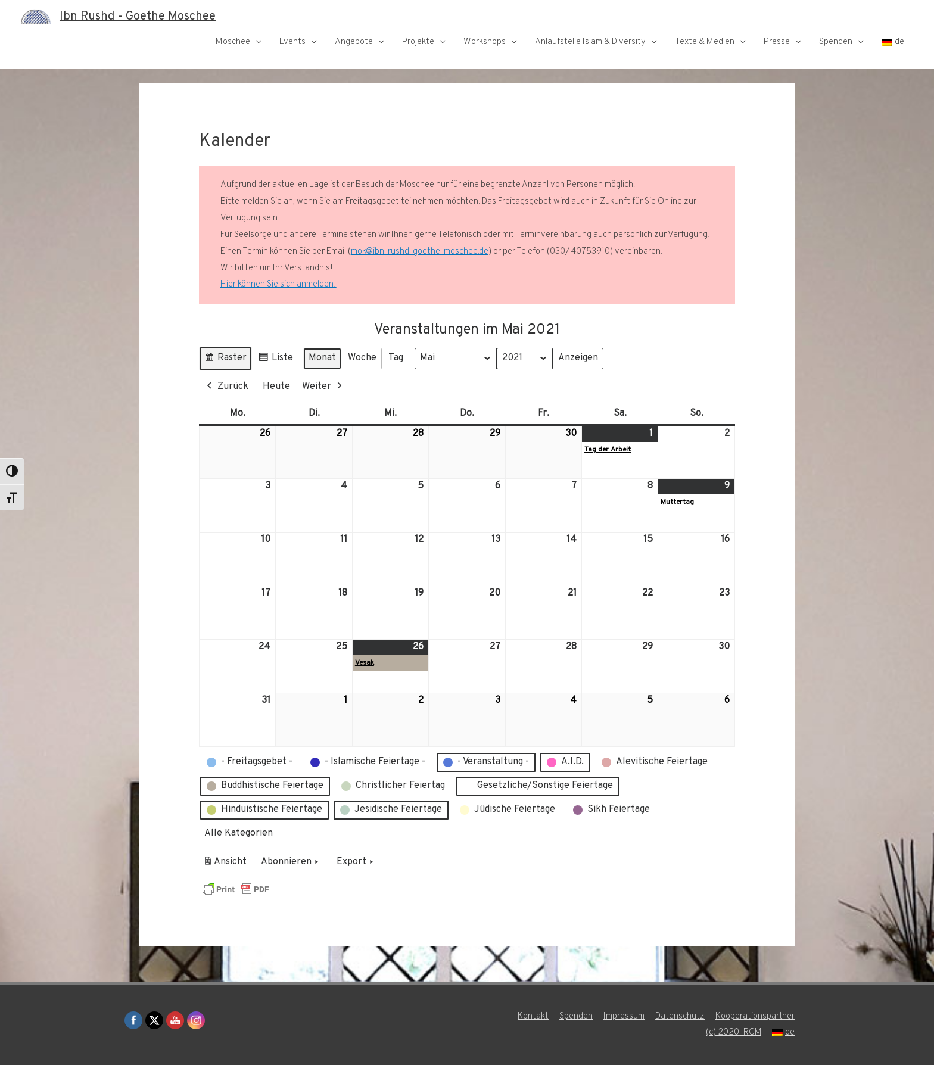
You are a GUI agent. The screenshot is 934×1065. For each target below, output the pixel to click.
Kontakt (533, 1016)
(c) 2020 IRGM (733, 1032)
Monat (322, 358)
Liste (275, 360)
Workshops (484, 42)
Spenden (835, 42)
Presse (777, 42)
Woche (362, 358)
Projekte (418, 42)
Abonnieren (291, 862)
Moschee (233, 42)
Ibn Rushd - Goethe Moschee (138, 16)
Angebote (354, 42)
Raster (225, 360)
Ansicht (227, 864)
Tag (395, 358)
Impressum (624, 1016)
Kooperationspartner (755, 1016)
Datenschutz (680, 1016)
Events (292, 42)
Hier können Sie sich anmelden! (278, 284)
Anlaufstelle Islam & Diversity (590, 42)
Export (356, 862)
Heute (276, 387)
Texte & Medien (704, 42)
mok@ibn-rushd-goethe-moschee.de (419, 251)
